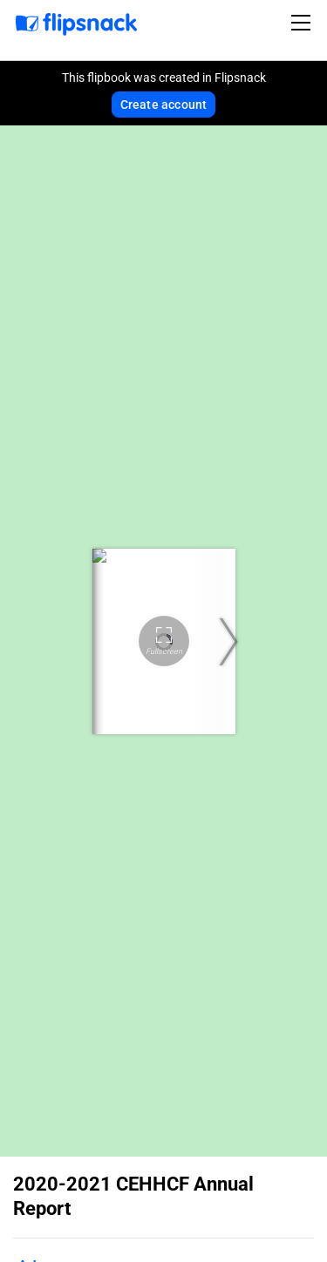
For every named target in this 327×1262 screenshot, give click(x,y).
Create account (164, 104)
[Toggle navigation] (303, 23)
